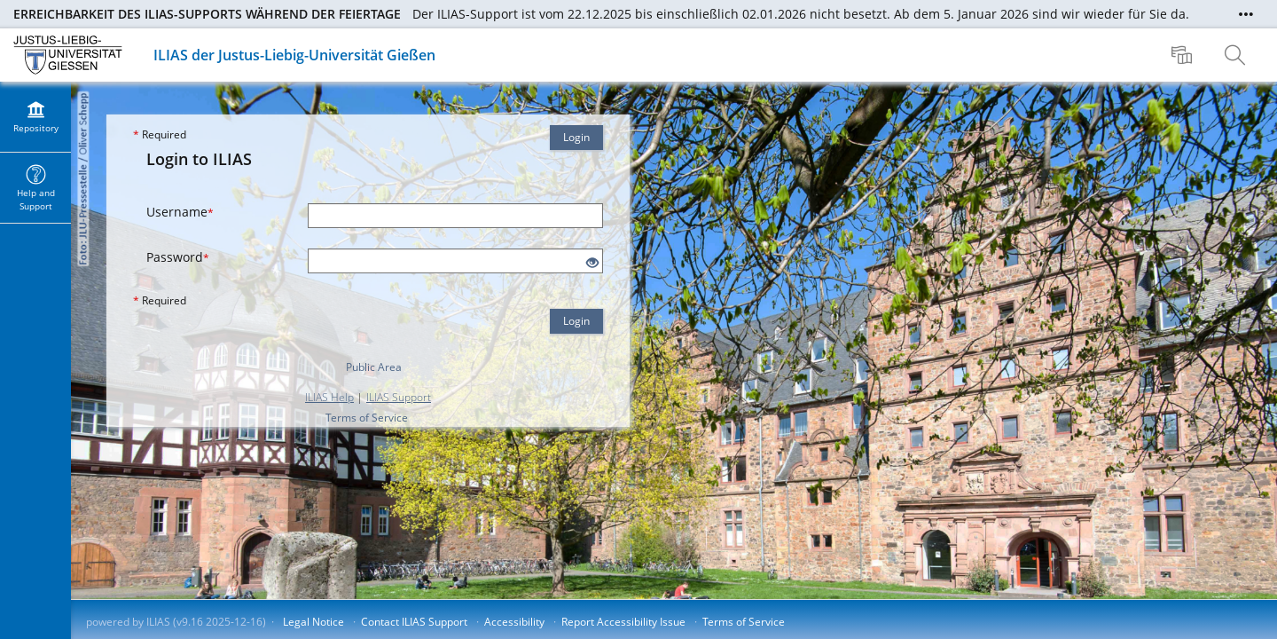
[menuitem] (1183, 55)
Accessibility (514, 621)
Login (576, 137)
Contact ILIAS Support (414, 621)
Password (177, 256)
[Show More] (1246, 14)
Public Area (374, 367)
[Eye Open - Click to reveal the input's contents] (592, 263)
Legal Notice (313, 621)
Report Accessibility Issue (623, 621)
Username (180, 211)
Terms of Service (366, 417)
